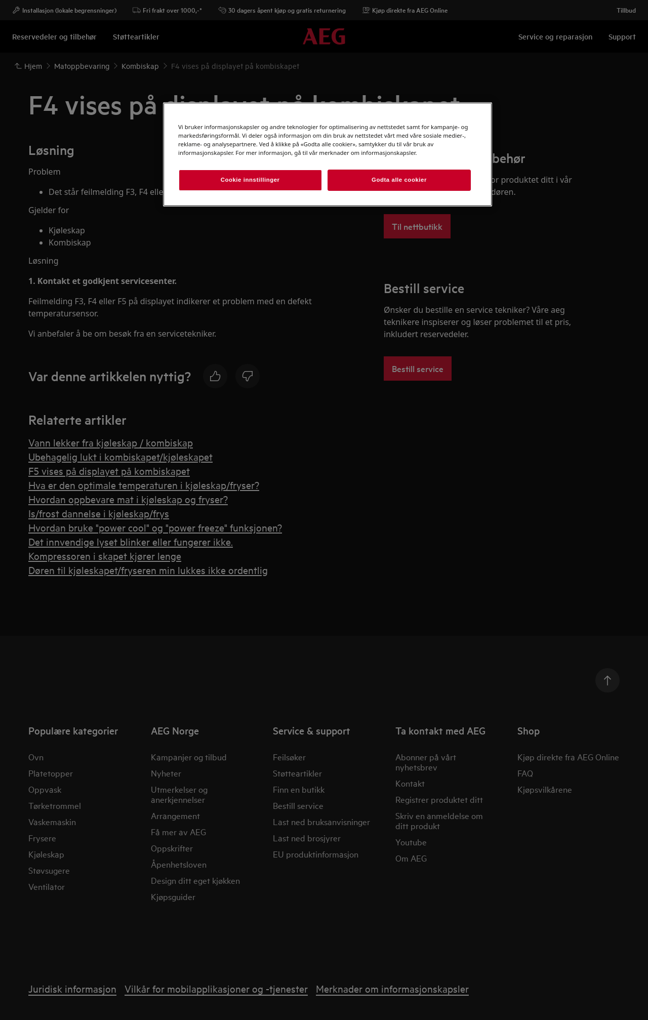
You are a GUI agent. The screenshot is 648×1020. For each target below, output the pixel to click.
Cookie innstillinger (250, 180)
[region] (327, 154)
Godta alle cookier (399, 180)
